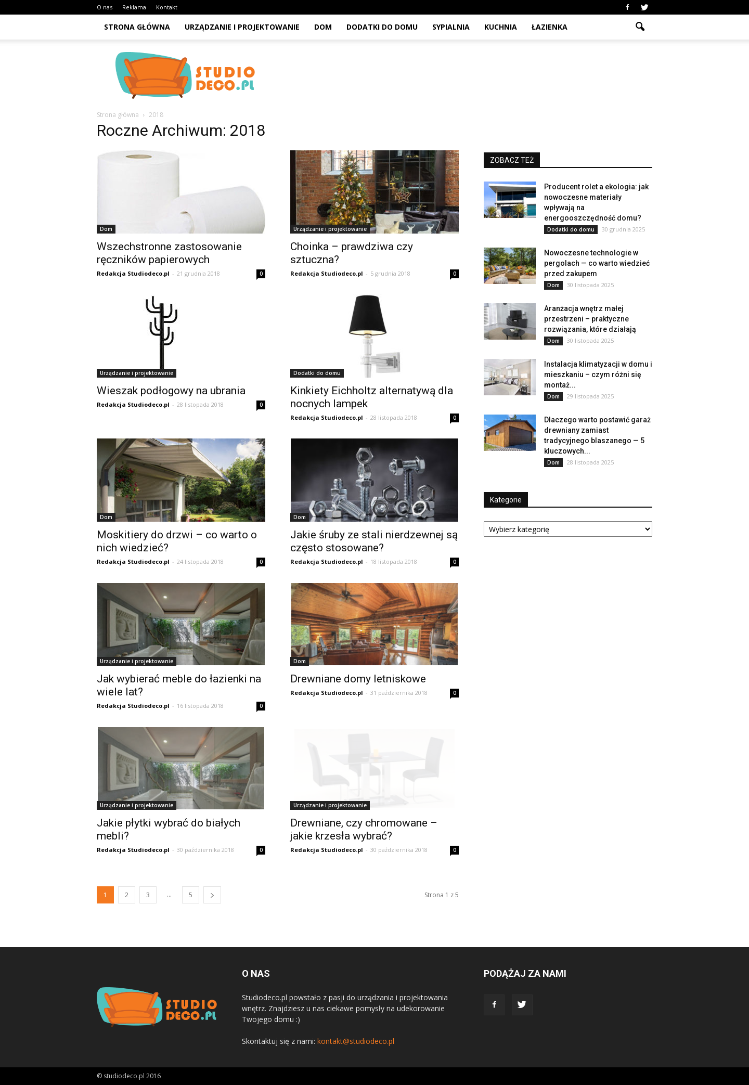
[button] (639, 27)
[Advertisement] (463, 75)
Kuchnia (500, 27)
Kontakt (166, 7)
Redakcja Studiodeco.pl (133, 273)
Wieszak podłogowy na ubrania (171, 390)
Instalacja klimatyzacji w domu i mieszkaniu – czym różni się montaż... (598, 374)
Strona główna (137, 27)
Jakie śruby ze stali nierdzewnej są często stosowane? (374, 541)
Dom (323, 27)
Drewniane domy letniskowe (358, 679)
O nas (104, 7)
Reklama (134, 7)
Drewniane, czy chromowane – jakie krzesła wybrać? (363, 829)
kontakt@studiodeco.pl (355, 1041)
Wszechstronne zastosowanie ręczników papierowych (169, 253)
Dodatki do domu (382, 27)
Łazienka (549, 27)
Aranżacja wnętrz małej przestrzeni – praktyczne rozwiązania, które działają (590, 318)
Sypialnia (451, 27)
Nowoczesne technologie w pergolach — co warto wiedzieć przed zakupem (597, 263)
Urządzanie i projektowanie (242, 27)
